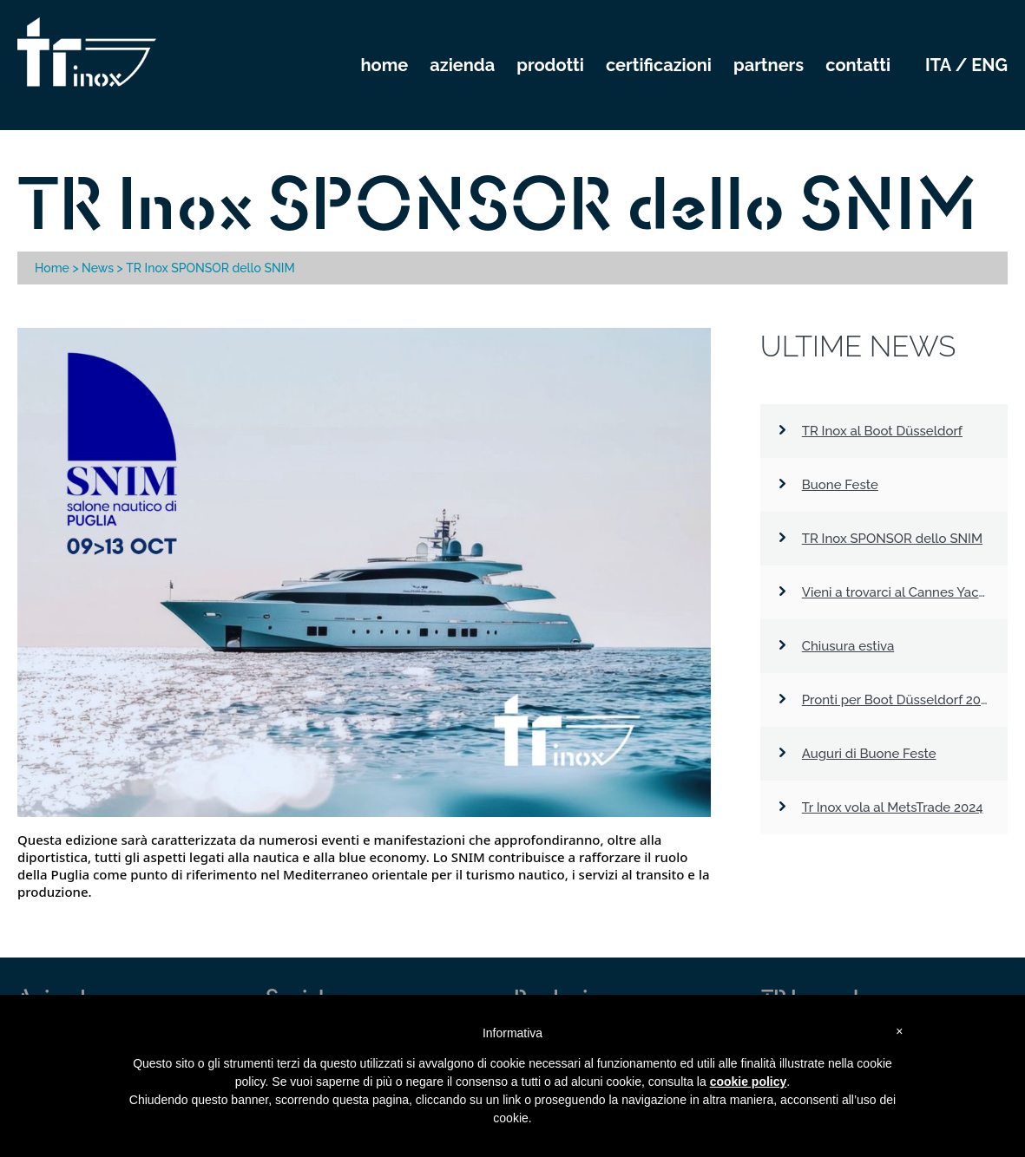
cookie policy (748, 1081)
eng (989, 65)
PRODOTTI (550, 65)
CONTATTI (857, 65)
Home (52, 268)
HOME (385, 65)
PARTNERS (768, 65)
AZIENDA (462, 65)
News (98, 268)
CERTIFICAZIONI (659, 65)
